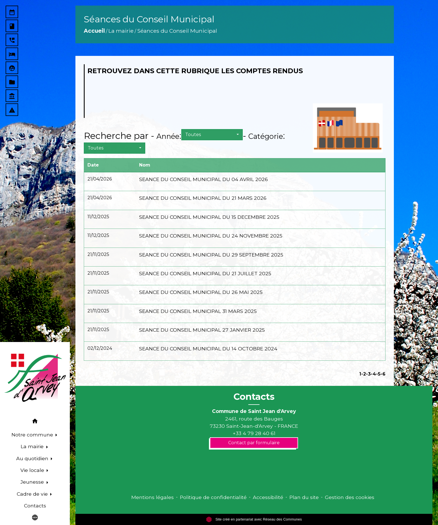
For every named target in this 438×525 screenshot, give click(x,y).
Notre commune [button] (32, 435)
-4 (373, 374)
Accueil (94, 30)
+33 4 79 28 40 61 (254, 433)
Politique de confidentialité (213, 497)
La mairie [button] (33, 446)
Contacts (254, 396)
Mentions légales (152, 497)
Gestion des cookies (349, 497)
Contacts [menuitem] (35, 506)
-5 (378, 374)
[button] (35, 422)
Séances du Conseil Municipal (177, 30)
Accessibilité (268, 497)
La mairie (121, 30)
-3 (368, 374)
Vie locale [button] (33, 470)
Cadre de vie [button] (33, 494)
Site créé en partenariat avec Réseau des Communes (254, 519)
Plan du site (304, 497)
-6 (382, 374)
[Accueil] (35, 377)
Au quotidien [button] (33, 458)
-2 (363, 374)
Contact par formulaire (254, 442)
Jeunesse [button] (32, 482)
